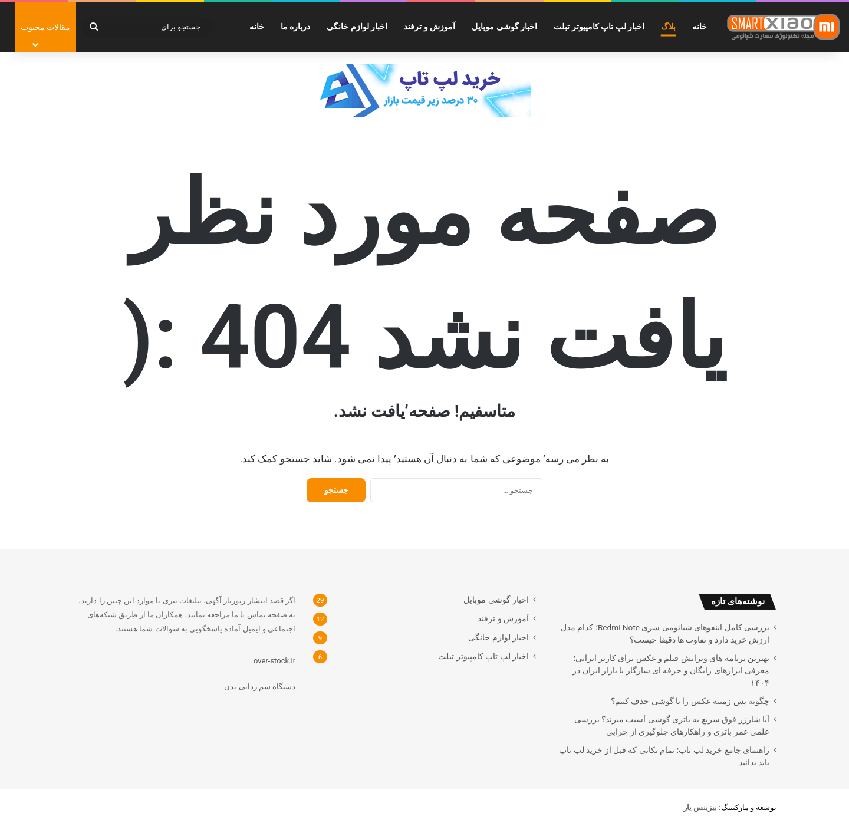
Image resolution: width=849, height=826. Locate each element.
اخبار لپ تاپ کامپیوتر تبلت (599, 26)
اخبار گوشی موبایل (504, 26)
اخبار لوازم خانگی (357, 26)
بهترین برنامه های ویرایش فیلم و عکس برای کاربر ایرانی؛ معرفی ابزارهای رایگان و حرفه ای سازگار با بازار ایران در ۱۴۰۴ (670, 670)
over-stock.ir (274, 660)
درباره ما (295, 26)
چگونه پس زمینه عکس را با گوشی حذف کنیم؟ (690, 701)
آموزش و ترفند (429, 26)
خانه (699, 26)
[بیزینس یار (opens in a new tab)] (700, 807)
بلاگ (668, 26)
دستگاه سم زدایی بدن (259, 686)
